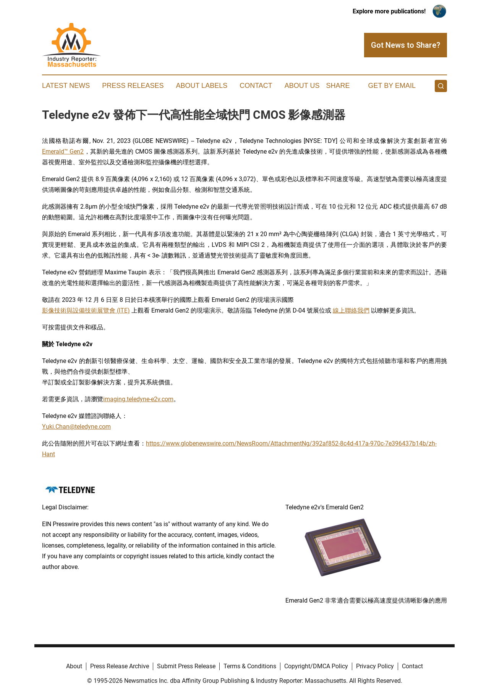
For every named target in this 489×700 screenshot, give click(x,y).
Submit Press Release (186, 666)
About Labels (201, 85)
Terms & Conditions (249, 666)
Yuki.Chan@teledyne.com (76, 426)
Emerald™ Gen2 (63, 151)
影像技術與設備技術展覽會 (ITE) (86, 310)
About (74, 666)
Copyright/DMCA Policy (316, 666)
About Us (302, 85)
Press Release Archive (119, 666)
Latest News (66, 85)
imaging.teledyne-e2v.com (138, 399)
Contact (256, 85)
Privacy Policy (375, 666)
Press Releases (133, 85)
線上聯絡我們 (351, 310)
